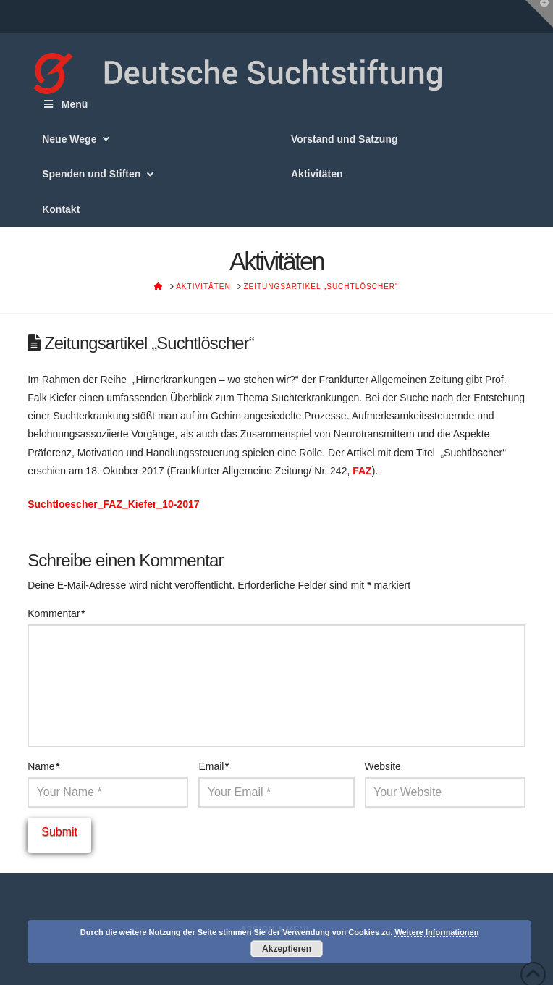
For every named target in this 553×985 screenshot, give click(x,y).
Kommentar (56, 613)
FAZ (362, 471)
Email (213, 766)
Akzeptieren (286, 949)
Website (383, 766)
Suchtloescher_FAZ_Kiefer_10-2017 (113, 504)
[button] (539, 14)
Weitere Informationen (436, 932)
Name (43, 766)
